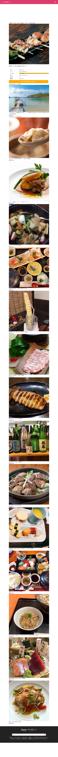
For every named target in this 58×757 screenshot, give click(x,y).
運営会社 (11, 737)
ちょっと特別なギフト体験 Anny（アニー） (40, 737)
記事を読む (11, 115)
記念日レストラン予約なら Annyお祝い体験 (19, 738)
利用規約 (30, 737)
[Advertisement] (29, 13)
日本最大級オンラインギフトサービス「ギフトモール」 (37, 738)
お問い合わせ (25, 737)
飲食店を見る (11, 203)
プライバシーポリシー (18, 737)
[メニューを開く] (55, 2)
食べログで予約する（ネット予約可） (29, 81)
